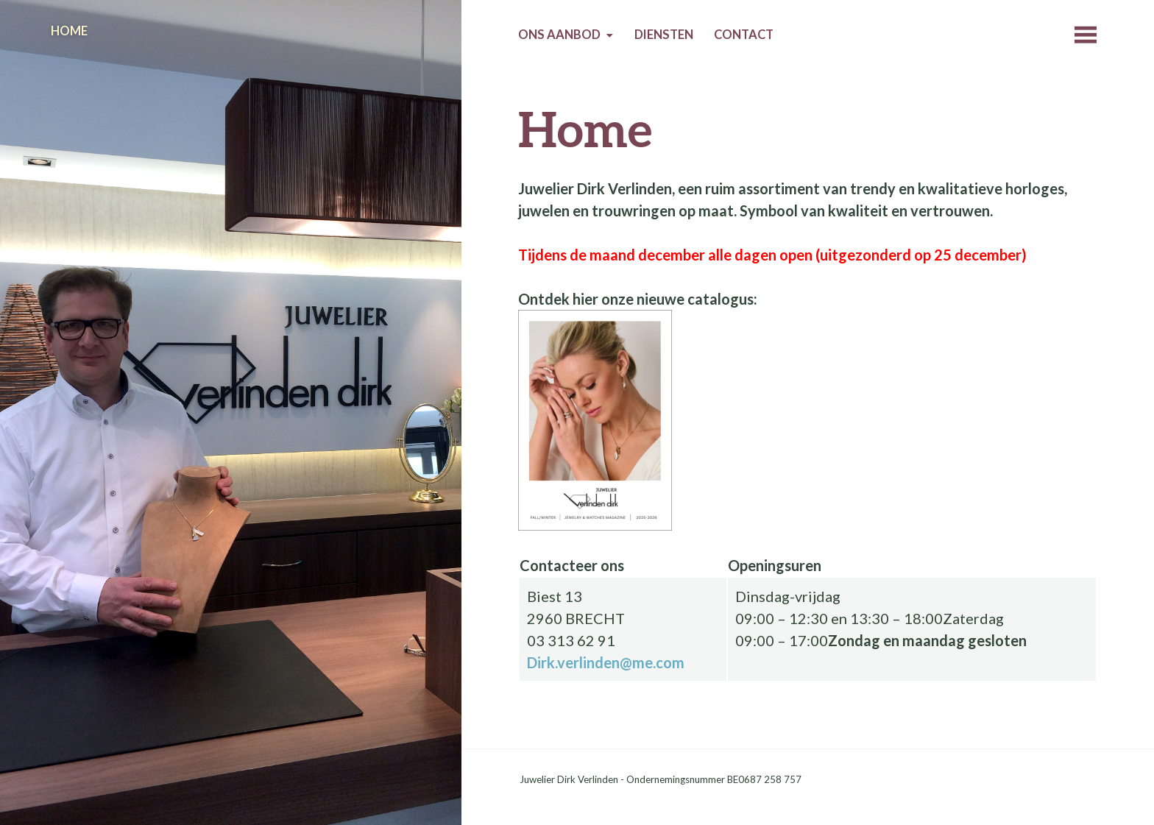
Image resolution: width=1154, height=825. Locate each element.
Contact (744, 34)
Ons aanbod (559, 34)
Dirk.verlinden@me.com (605, 662)
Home (69, 31)
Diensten (663, 34)
